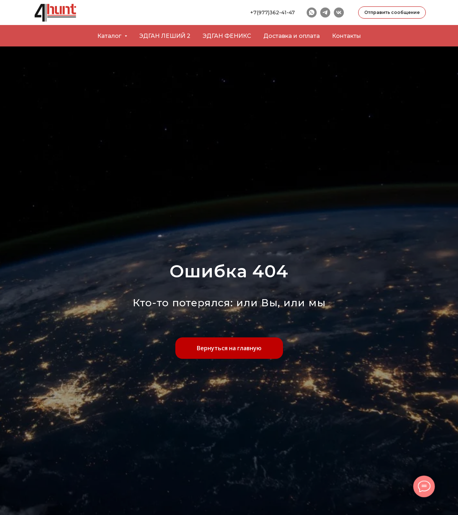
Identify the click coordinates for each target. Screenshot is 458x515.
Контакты (346, 36)
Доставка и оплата (291, 36)
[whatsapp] (312, 13)
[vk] (339, 13)
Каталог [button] (110, 36)
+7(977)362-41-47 (272, 12)
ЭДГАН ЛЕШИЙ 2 (164, 36)
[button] (392, 12)
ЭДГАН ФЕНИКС (227, 36)
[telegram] (325, 13)
